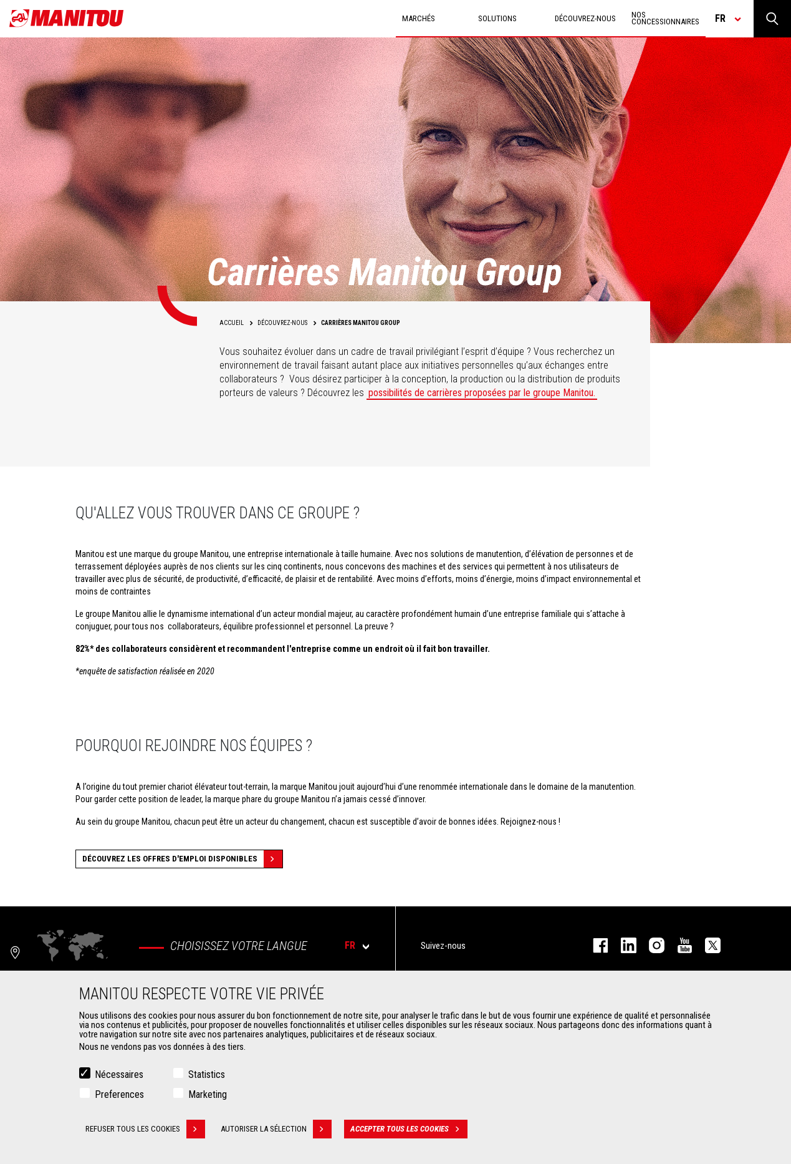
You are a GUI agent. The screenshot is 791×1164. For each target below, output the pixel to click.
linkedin (622, 945)
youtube (678, 945)
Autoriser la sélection (276, 1129)
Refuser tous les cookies (145, 1129)
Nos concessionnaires (665, 18)
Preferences (119, 1095)
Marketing (207, 1095)
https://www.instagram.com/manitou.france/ (650, 945)
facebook (594, 945)
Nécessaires (119, 1075)
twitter (707, 945)
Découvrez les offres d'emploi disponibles (182, 859)
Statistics (206, 1075)
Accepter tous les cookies (408, 1129)
